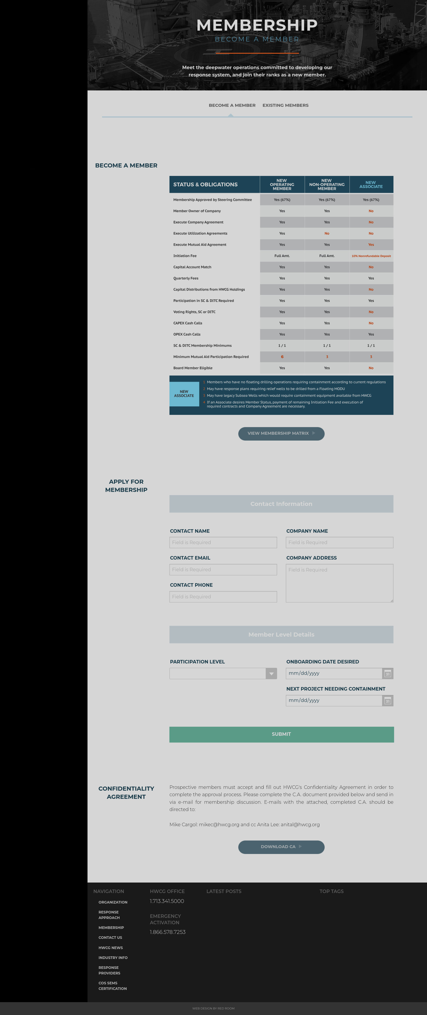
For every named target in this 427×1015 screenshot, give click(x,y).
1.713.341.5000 (167, 901)
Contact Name (190, 531)
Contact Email (190, 558)
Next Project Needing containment (335, 689)
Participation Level (197, 662)
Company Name (307, 531)
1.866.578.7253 (168, 932)
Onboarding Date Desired (322, 662)
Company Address (311, 558)
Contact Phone (191, 585)
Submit (281, 734)
